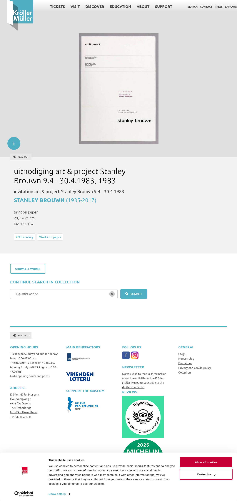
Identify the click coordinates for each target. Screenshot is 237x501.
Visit (67, 6)
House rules (186, 358)
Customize (206, 474)
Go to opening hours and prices (30, 376)
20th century (24, 237)
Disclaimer (185, 363)
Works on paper (50, 237)
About (135, 6)
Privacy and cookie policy (194, 367)
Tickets (50, 6)
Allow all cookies (206, 462)
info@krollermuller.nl (23, 412)
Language (225, 6)
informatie (12, 141)
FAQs (181, 354)
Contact (199, 6)
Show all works (27, 269)
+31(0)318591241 (20, 416)
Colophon (184, 372)
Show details (57, 493)
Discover (87, 6)
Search (185, 6)
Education (113, 6)
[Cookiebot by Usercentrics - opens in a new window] (24, 494)
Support (156, 6)
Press (211, 6)
